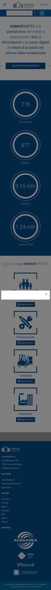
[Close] (46, 294)
